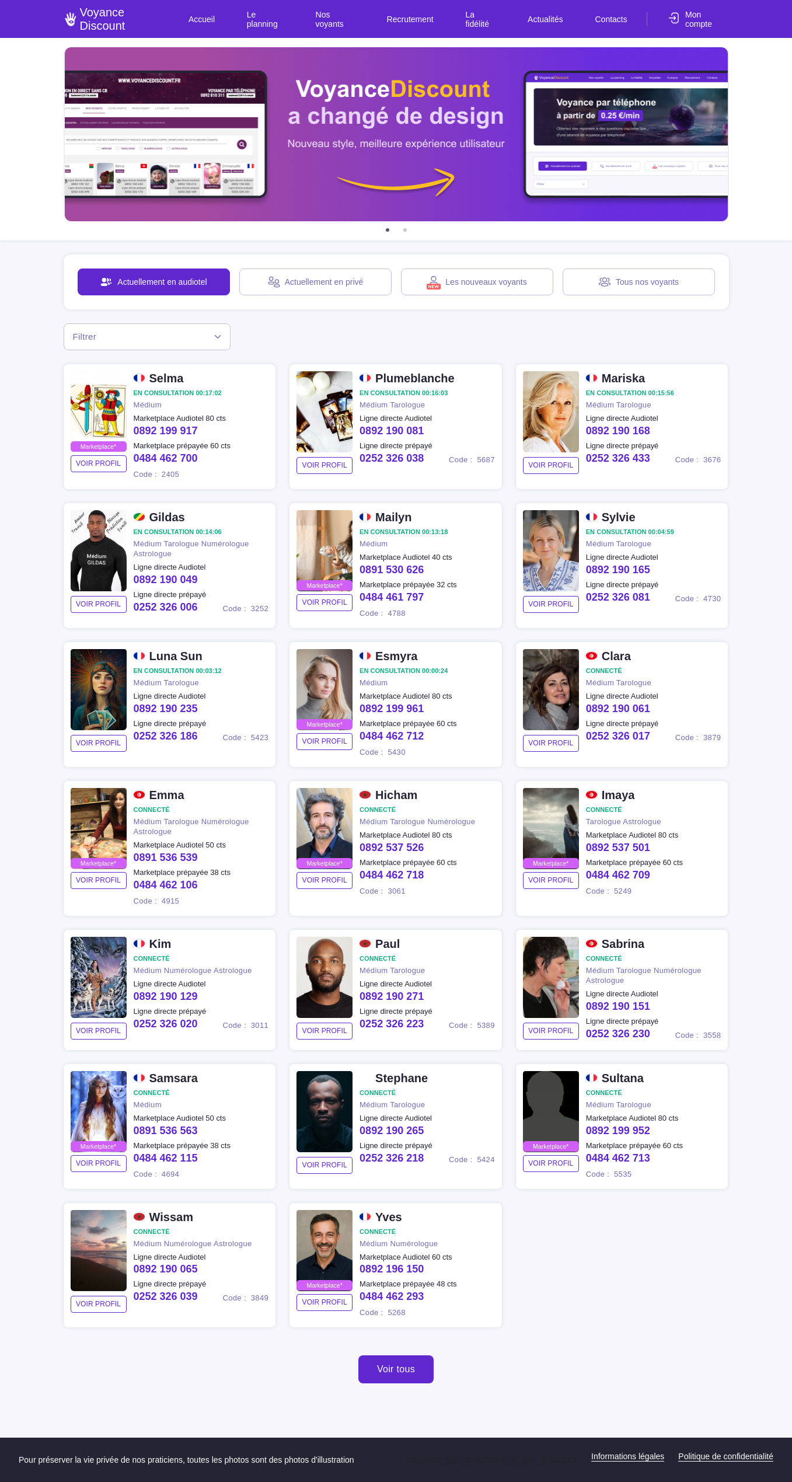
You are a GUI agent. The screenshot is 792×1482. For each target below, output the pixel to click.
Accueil (260, 14)
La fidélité (504, 14)
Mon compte (705, 14)
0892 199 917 (166, 432)
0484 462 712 (392, 737)
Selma (166, 379)
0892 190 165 (618, 571)
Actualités (560, 14)
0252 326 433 (618, 459)
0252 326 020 (166, 1025)
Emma (166, 796)
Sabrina (623, 945)
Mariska (624, 379)
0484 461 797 (392, 598)
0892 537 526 (392, 849)
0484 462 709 (618, 876)
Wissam (171, 1218)
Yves (388, 1218)
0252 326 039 (166, 1298)
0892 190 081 (392, 432)
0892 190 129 (166, 997)
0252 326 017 (618, 737)
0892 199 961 (392, 710)
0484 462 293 (392, 1298)
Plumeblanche (415, 379)
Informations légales (627, 1456)
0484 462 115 (166, 1159)
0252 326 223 (392, 1025)
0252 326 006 (166, 608)
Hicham (396, 796)
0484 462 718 (392, 876)
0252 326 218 (392, 1159)
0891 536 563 (166, 1132)
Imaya (618, 796)
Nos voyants (377, 14)
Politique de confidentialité (725, 1456)
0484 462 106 (166, 886)
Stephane (401, 1079)
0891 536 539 (166, 858)
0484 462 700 (166, 459)
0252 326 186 (166, 737)
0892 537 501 (618, 849)
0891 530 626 (392, 571)
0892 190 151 (618, 1007)
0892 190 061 (618, 710)
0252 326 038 (392, 459)
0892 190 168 (618, 432)
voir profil (98, 465)
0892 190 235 (166, 710)
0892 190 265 (392, 1132)
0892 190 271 (392, 997)
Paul (387, 945)
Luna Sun (176, 657)
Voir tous (396, 1371)
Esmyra (396, 657)
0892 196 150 (392, 1271)
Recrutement (443, 14)
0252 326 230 (618, 1035)
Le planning (315, 14)
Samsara (173, 1079)
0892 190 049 (166, 581)
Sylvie (619, 518)
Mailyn (393, 518)
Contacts (613, 14)
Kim (160, 945)
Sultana (623, 1079)
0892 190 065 (166, 1271)
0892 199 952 (618, 1132)
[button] (387, 230)
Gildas (167, 518)
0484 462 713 (618, 1159)
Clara (616, 657)
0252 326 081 (618, 598)
